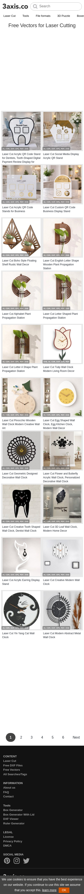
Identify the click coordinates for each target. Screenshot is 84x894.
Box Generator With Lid (18, 814)
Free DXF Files (13, 765)
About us (9, 787)
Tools (25, 15)
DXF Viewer (10, 818)
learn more (49, 890)
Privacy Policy (12, 841)
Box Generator (13, 810)
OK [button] (64, 890)
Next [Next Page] (76, 737)
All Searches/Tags (15, 774)
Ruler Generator (13, 823)
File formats (43, 15)
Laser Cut (9, 15)
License (8, 836)
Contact (8, 796)
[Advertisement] (40, 70)
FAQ (6, 792)
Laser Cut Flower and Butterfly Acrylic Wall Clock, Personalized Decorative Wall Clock (61, 477)
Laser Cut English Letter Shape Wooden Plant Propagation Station (61, 264)
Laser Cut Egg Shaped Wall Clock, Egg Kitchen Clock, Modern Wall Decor (59, 424)
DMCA (7, 845)
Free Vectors (11, 769)
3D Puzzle (63, 15)
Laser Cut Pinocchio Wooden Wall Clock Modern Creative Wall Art (21, 424)
